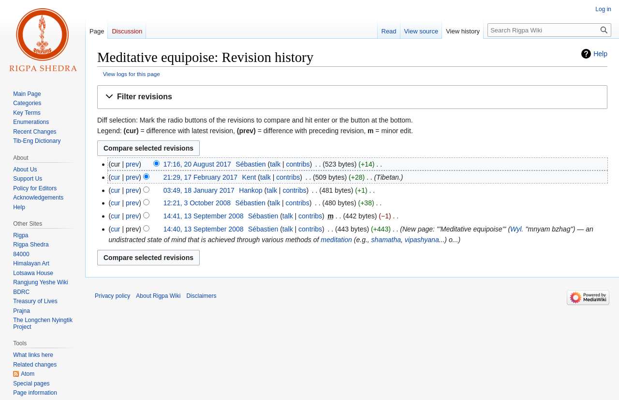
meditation (336, 240)
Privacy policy (112, 295)
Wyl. (516, 229)
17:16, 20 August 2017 (197, 164)
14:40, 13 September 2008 (203, 229)
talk (275, 164)
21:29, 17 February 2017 (200, 177)
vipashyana (422, 240)
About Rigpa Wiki (158, 295)
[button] (352, 97)
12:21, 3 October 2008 (197, 203)
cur (115, 177)
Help (600, 54)
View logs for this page (131, 74)
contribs (298, 164)
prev (132, 164)
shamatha (386, 240)
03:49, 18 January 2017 (199, 190)
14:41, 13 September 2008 (203, 216)
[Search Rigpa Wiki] (549, 30)
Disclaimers (201, 295)
